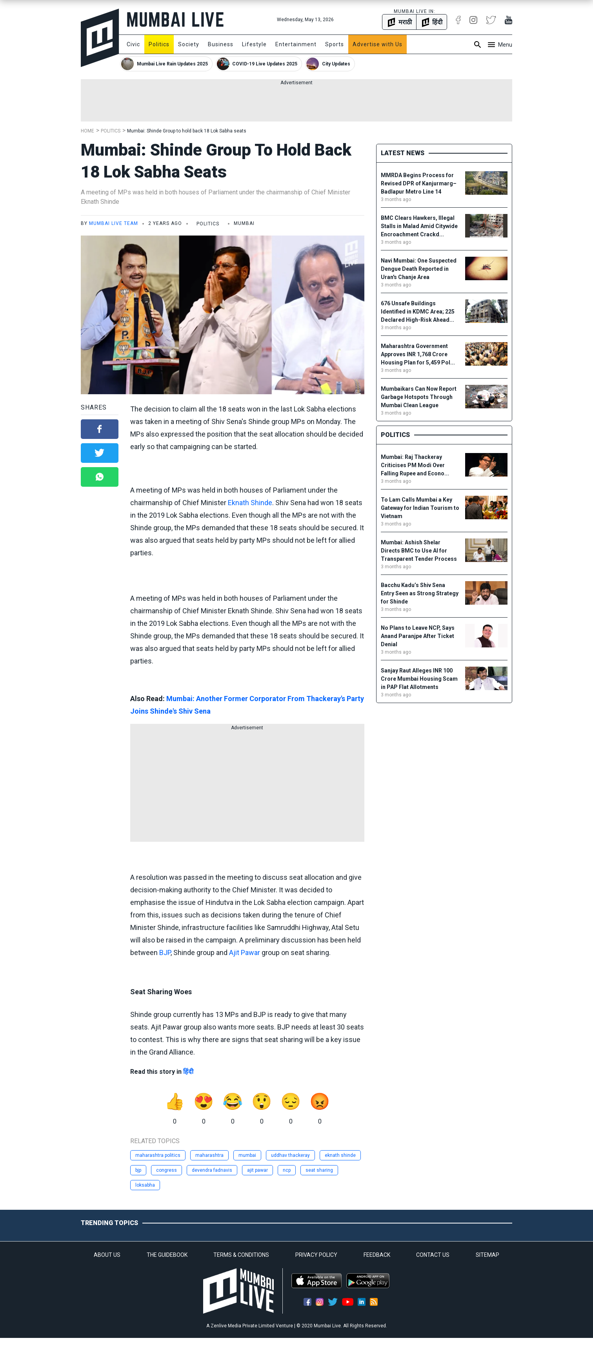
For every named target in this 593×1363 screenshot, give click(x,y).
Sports (334, 44)
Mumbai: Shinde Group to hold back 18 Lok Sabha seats (186, 131)
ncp (287, 1170)
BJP (165, 952)
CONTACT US (432, 1255)
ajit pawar (257, 1170)
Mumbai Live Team (113, 223)
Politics (159, 44)
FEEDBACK (377, 1255)
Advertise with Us (377, 44)
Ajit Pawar (244, 952)
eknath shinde (340, 1155)
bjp (138, 1170)
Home (87, 131)
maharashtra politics (157, 1155)
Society (188, 44)
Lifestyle (254, 44)
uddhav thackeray (290, 1155)
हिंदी (188, 1071)
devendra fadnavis (212, 1170)
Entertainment (296, 44)
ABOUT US (107, 1255)
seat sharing (319, 1170)
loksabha (145, 1185)
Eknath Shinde (250, 502)
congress (166, 1170)
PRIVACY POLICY (316, 1255)
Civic (133, 44)
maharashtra (209, 1155)
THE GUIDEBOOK (167, 1255)
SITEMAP (487, 1255)
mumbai (247, 1155)
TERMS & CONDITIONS (241, 1255)
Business (220, 44)
